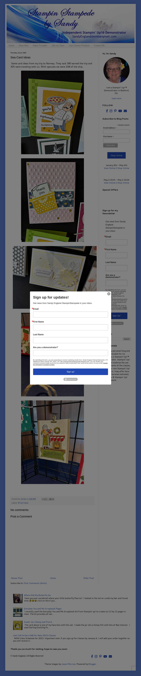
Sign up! (70, 372)
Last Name (38, 335)
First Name (38, 322)
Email (36, 309)
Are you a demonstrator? (45, 347)
